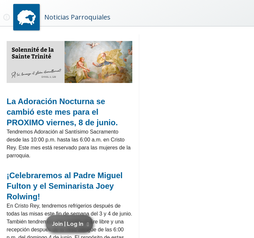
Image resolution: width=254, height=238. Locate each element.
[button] (70, 223)
